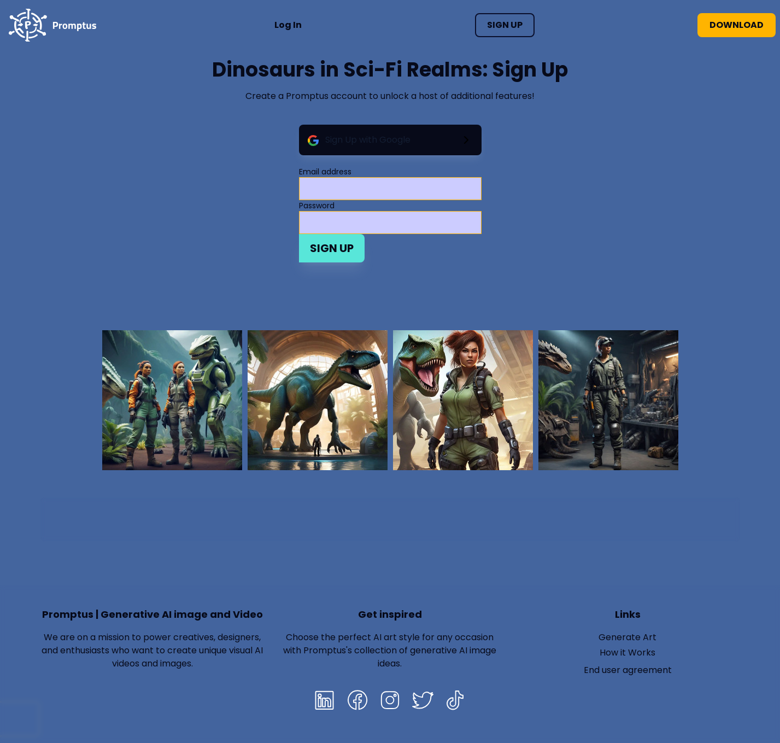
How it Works (627, 652)
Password (317, 205)
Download (736, 25)
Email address (325, 171)
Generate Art (627, 637)
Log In (288, 25)
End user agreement (628, 670)
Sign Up (505, 25)
